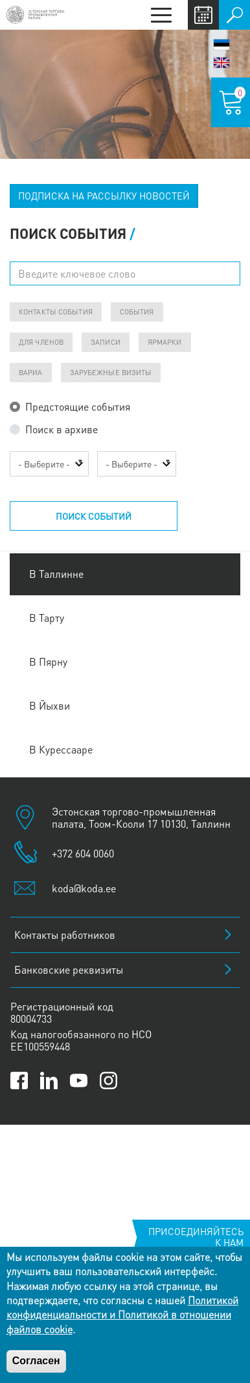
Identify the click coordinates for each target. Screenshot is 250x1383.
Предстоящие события (77, 406)
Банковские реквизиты (68, 969)
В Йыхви (49, 705)
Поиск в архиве (61, 429)
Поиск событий (93, 516)
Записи (105, 342)
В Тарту (46, 617)
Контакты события (56, 311)
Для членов (41, 342)
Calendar (203, 15)
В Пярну (48, 661)
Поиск (234, 15)
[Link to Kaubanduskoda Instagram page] (108, 1080)
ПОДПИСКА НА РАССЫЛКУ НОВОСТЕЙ (104, 195)
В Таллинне (56, 573)
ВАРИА (31, 372)
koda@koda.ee (84, 888)
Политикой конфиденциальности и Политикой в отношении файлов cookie (122, 1314)
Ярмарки (165, 342)
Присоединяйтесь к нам (196, 1237)
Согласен (36, 1360)
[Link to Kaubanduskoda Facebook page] (19, 1080)
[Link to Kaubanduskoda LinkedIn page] (49, 1080)
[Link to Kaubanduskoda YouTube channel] (78, 1080)
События (137, 311)
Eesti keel (221, 44)
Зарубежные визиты (111, 372)
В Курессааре (61, 749)
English (221, 62)
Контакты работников (64, 934)
